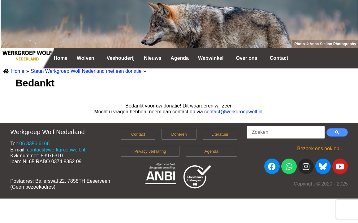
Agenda (179, 58)
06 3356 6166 (34, 143)
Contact (279, 58)
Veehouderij (121, 58)
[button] (87, 58)
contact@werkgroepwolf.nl (233, 111)
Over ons (246, 58)
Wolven (85, 58)
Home (60, 58)
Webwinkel (210, 58)
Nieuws (152, 58)
